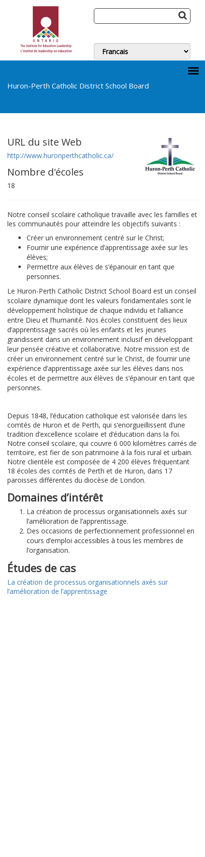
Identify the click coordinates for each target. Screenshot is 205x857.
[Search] (142, 16)
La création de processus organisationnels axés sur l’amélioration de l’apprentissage (87, 586)
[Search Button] (182, 15)
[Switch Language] (142, 51)
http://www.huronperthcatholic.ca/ (60, 155)
